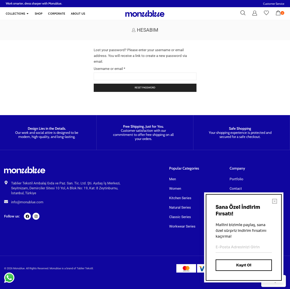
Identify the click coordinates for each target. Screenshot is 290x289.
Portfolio (236, 179)
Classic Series (180, 217)
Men (172, 179)
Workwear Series (182, 226)
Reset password (145, 87)
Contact (236, 188)
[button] (242, 13)
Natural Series (180, 207)
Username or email (109, 68)
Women (175, 188)
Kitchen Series (180, 198)
